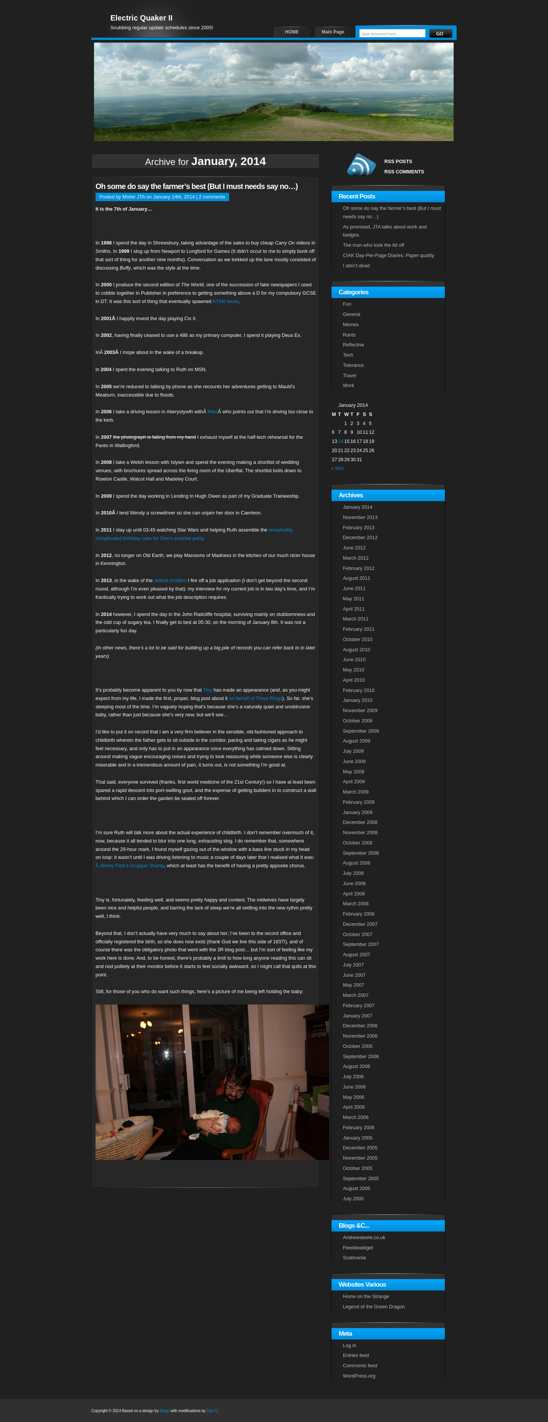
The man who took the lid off (373, 245)
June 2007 (354, 975)
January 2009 (358, 812)
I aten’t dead (356, 265)
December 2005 (360, 1148)
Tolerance (353, 365)
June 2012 (354, 548)
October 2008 (358, 843)
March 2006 (356, 1117)
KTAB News (226, 301)
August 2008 (356, 863)
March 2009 (356, 792)
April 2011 (354, 609)
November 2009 (360, 710)
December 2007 (360, 924)
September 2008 (361, 853)
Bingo (165, 1411)
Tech (348, 355)
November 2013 (360, 517)
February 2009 (358, 802)
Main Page (333, 32)
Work (348, 385)
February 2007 (358, 1005)
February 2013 (358, 527)
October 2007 (358, 934)
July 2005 (353, 1198)
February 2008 (358, 914)
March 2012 (356, 558)
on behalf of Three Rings (255, 698)
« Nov (337, 468)
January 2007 (358, 1016)
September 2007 (361, 944)
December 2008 (360, 822)
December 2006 (360, 1025)
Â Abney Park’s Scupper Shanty (130, 865)
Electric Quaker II (141, 18)
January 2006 (358, 1138)
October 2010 (358, 639)
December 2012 (360, 537)
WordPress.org (359, 1376)
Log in (349, 1345)
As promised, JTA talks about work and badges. (385, 231)
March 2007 (356, 995)
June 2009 (354, 761)
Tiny (207, 690)
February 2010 (358, 690)
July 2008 (353, 873)
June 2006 (354, 1087)
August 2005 (356, 1188)
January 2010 (358, 700)
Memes (351, 324)
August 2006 (356, 1066)
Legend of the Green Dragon (374, 1306)
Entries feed (356, 1355)
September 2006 (361, 1056)
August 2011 (356, 578)
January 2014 (358, 507)
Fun (347, 304)
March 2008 (356, 903)
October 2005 (358, 1168)
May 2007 (353, 985)
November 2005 (360, 1158)
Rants (349, 335)
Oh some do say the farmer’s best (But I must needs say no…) (197, 186)
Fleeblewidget (358, 1248)
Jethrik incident (170, 580)
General (351, 314)
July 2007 (353, 965)
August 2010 (356, 649)
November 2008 (360, 832)
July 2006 (353, 1076)
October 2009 (358, 721)
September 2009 (361, 731)
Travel (349, 375)
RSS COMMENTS (404, 172)
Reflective (353, 345)
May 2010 (353, 670)
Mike (213, 411)
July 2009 (353, 751)
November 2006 (360, 1036)
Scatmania (354, 1257)
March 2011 (356, 619)
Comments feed (360, 1365)
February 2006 (358, 1127)
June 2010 (354, 659)
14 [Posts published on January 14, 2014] (340, 441)
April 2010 (354, 680)
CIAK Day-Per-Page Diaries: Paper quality (388, 255)
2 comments (212, 197)
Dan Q (212, 1411)
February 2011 (358, 629)
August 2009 (356, 741)
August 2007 (356, 954)
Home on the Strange (366, 1296)
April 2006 (354, 1107)
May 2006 (353, 1097)
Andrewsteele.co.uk (364, 1237)
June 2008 (354, 883)
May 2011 (353, 598)
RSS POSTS (398, 161)
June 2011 (354, 588)
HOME (292, 32)
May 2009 (353, 771)
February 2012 (358, 568)
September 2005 (361, 1178)
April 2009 (354, 781)
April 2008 (354, 894)
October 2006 (358, 1046)
